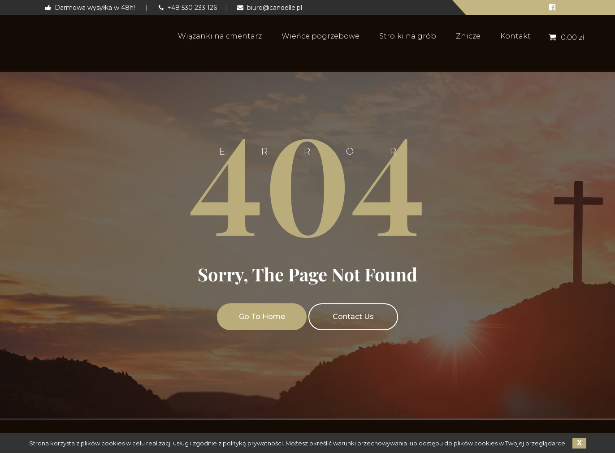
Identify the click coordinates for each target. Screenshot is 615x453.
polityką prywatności (253, 443)
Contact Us (353, 316)
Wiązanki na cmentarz (220, 36)
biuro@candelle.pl (269, 8)
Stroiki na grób (407, 36)
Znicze (468, 36)
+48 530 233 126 (188, 8)
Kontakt (515, 36)
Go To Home (262, 316)
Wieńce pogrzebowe (320, 36)
